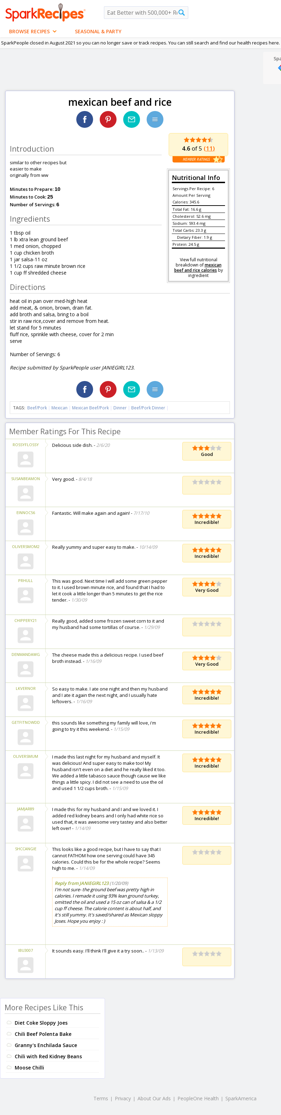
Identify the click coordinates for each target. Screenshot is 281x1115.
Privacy (123, 1098)
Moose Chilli (29, 1067)
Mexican (59, 408)
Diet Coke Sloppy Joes (41, 1022)
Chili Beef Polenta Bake (43, 1034)
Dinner (120, 408)
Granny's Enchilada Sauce (46, 1045)
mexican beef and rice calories (198, 267)
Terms (100, 1098)
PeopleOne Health (198, 1098)
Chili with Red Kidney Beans (48, 1056)
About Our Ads (154, 1098)
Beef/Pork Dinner (148, 408)
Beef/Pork (37, 408)
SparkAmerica (241, 1098)
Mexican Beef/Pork (90, 408)
